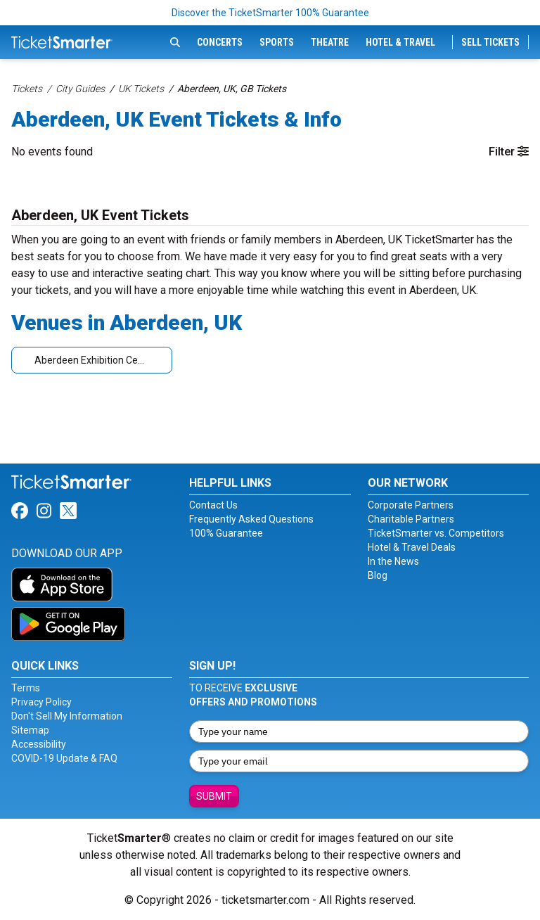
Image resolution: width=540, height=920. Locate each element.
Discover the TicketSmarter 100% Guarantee (270, 12)
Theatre (330, 42)
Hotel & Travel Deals (412, 547)
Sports (276, 42)
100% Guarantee (226, 533)
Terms (25, 688)
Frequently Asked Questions (251, 519)
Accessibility (38, 744)
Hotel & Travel (400, 42)
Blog (377, 575)
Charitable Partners (411, 519)
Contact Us (213, 505)
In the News (393, 561)
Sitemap (30, 730)
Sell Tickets (490, 42)
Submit (214, 796)
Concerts (220, 42)
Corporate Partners (411, 505)
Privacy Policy (41, 702)
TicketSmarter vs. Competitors (436, 533)
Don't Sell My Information (66, 716)
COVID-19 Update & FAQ (64, 758)
